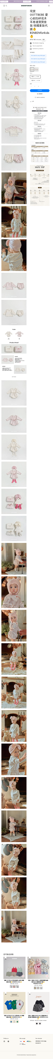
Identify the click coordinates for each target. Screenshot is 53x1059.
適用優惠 (32, 52)
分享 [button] (32, 101)
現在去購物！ (8, 1)
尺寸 (31, 73)
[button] (4, 5)
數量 (31, 83)
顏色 (32, 65)
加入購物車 (40, 94)
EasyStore (34, 1055)
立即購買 (40, 90)
